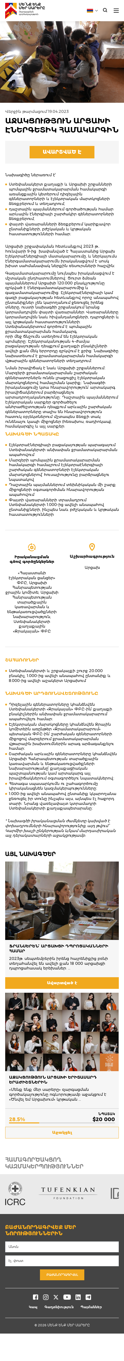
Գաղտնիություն (59, 1307)
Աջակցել (62, 1132)
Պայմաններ (91, 1307)
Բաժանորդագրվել (62, 1275)
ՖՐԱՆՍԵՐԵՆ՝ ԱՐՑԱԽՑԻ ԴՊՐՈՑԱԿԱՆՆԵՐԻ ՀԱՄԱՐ (58, 948)
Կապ (33, 1307)
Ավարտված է (62, 152)
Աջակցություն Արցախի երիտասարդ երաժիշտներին (53, 1080)
